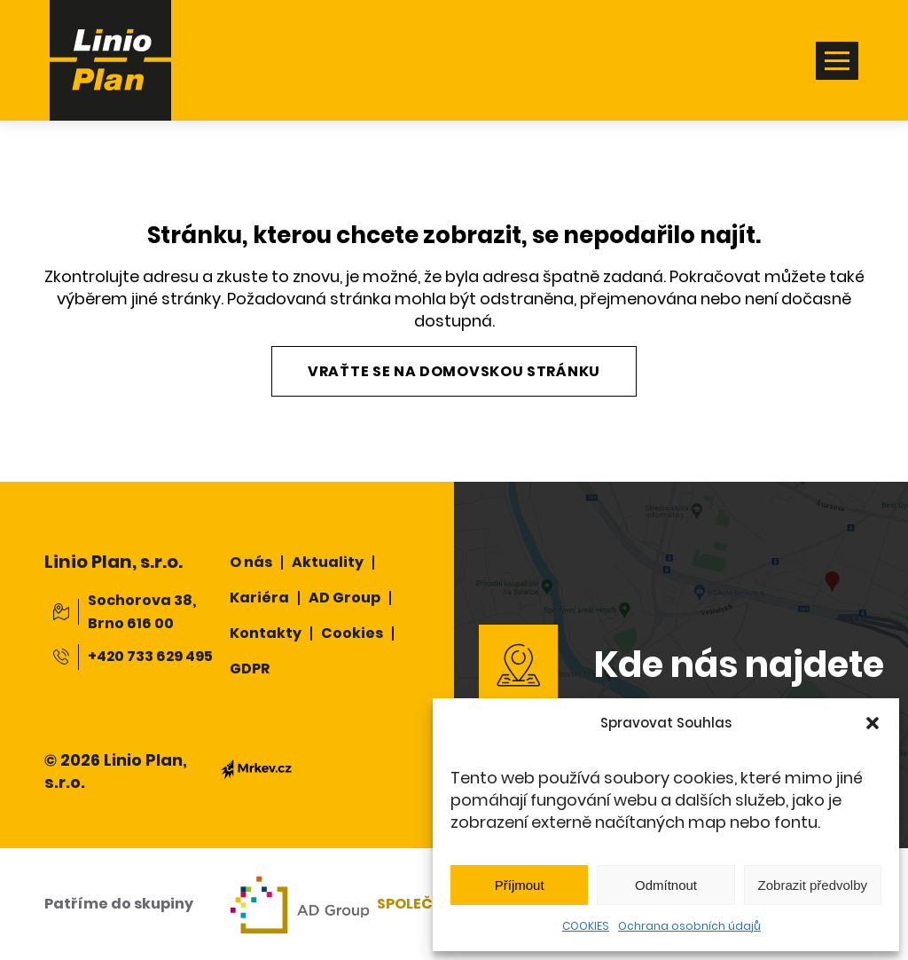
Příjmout (519, 885)
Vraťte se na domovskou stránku (454, 371)
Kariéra (259, 597)
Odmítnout (666, 885)
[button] (872, 723)
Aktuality (328, 562)
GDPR (250, 668)
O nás (251, 562)
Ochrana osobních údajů (689, 925)
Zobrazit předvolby (812, 885)
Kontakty (265, 633)
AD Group (344, 597)
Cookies (352, 633)
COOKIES (585, 925)
